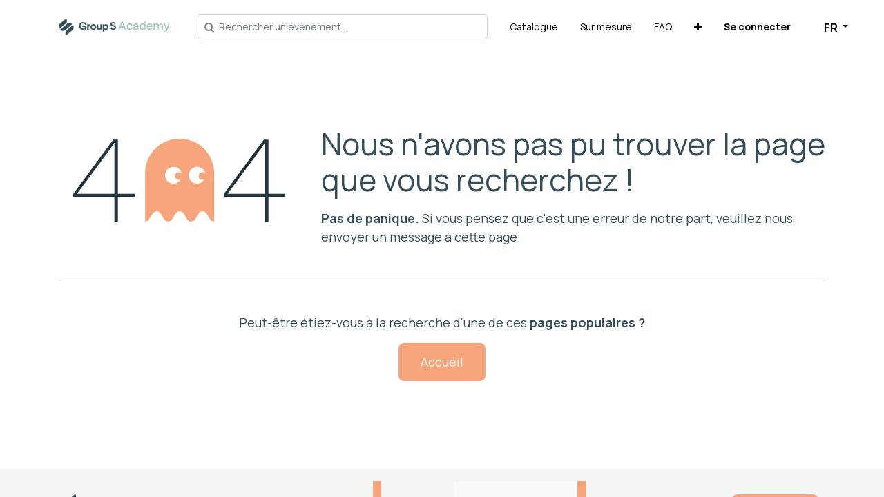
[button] (698, 26)
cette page (485, 236)
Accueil (442, 361)
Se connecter (757, 26)
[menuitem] (534, 26)
